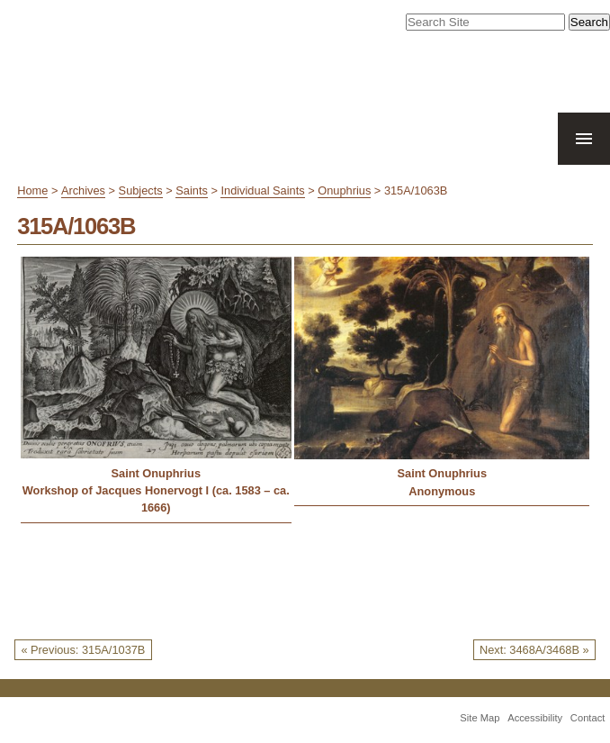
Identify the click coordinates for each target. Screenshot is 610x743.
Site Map (479, 717)
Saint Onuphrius (156, 473)
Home (32, 190)
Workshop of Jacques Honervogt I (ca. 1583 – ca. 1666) (156, 499)
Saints (191, 190)
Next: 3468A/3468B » (534, 650)
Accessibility (534, 717)
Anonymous (441, 491)
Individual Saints (262, 190)
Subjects (141, 190)
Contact (588, 717)
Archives (83, 190)
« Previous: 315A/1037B (83, 650)
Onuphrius (344, 190)
